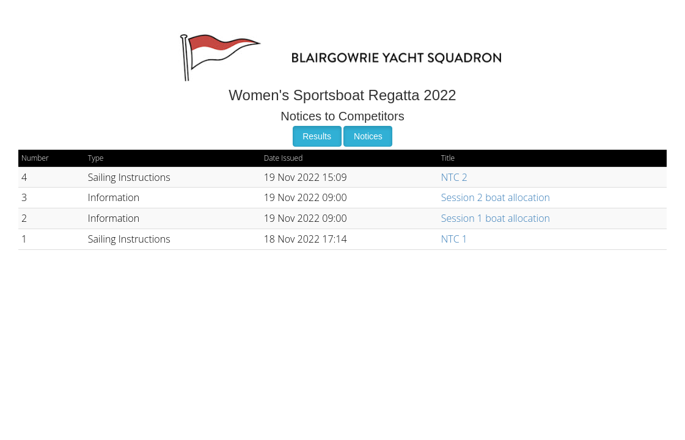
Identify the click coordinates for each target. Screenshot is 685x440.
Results (316, 136)
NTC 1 (454, 239)
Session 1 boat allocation (495, 218)
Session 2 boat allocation (495, 197)
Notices (368, 136)
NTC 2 (454, 177)
